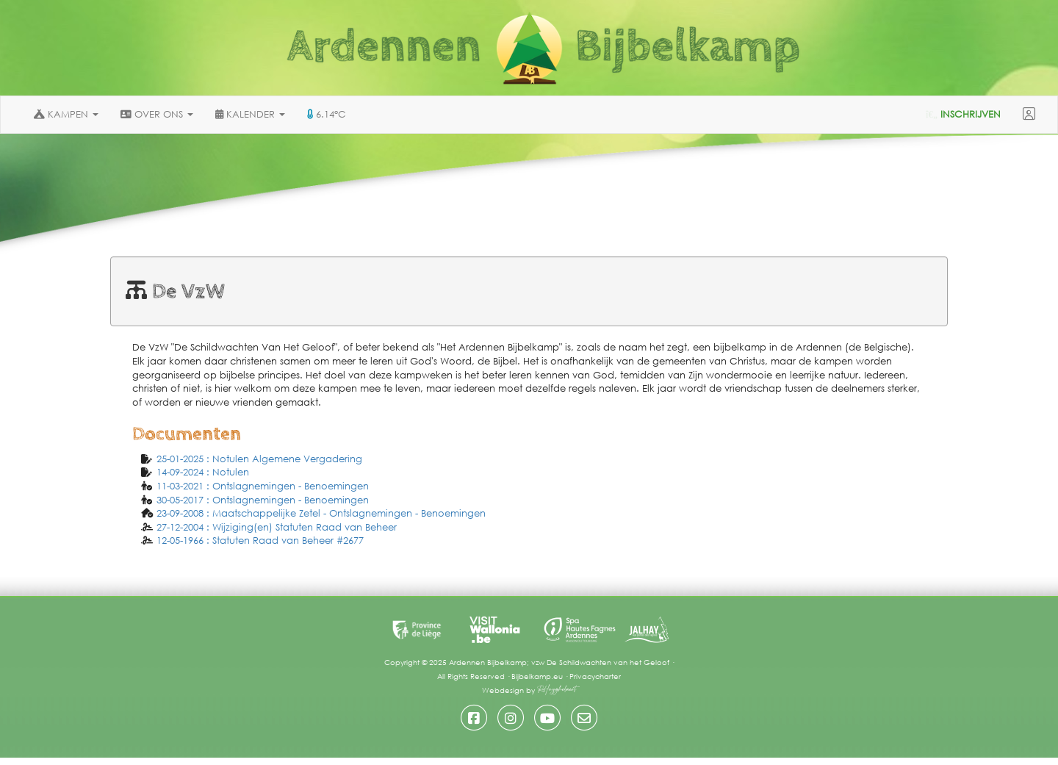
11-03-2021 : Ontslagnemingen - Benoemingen (262, 486)
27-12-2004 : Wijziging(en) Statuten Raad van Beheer (276, 527)
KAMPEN (66, 114)
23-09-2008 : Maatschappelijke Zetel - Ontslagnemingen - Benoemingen (321, 513)
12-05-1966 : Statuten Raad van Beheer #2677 (260, 540)
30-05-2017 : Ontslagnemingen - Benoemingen (262, 500)
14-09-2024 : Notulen (202, 472)
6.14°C (326, 114)
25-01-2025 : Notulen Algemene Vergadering (259, 459)
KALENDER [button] (250, 114)
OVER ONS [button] (156, 114)
